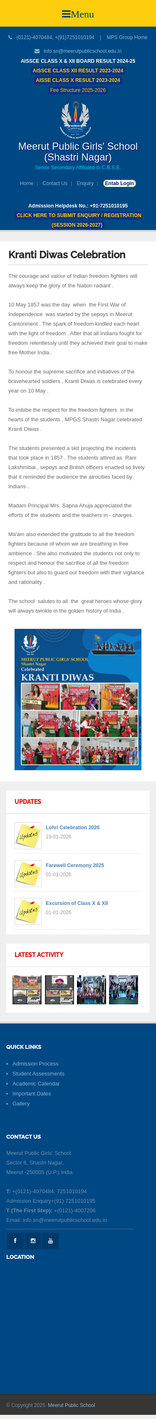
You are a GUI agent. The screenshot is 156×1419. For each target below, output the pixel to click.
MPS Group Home (127, 37)
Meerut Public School (71, 1405)
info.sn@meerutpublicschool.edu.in (82, 51)
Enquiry (85, 183)
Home (26, 183)
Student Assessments (38, 1073)
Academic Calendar (35, 1083)
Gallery (21, 1103)
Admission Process (35, 1064)
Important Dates (31, 1093)
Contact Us (55, 183)
